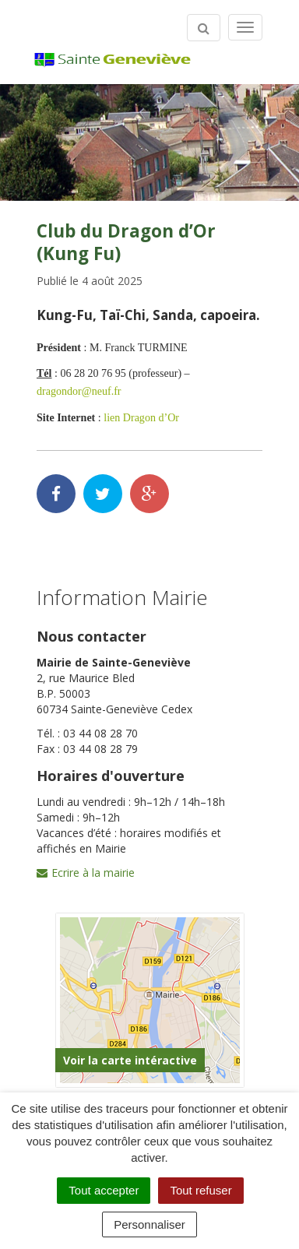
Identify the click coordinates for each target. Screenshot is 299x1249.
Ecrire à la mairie (86, 872)
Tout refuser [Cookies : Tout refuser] (200, 1190)
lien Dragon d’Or (141, 417)
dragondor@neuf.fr (79, 391)
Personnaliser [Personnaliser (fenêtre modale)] (149, 1224)
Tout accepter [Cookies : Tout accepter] (104, 1190)
